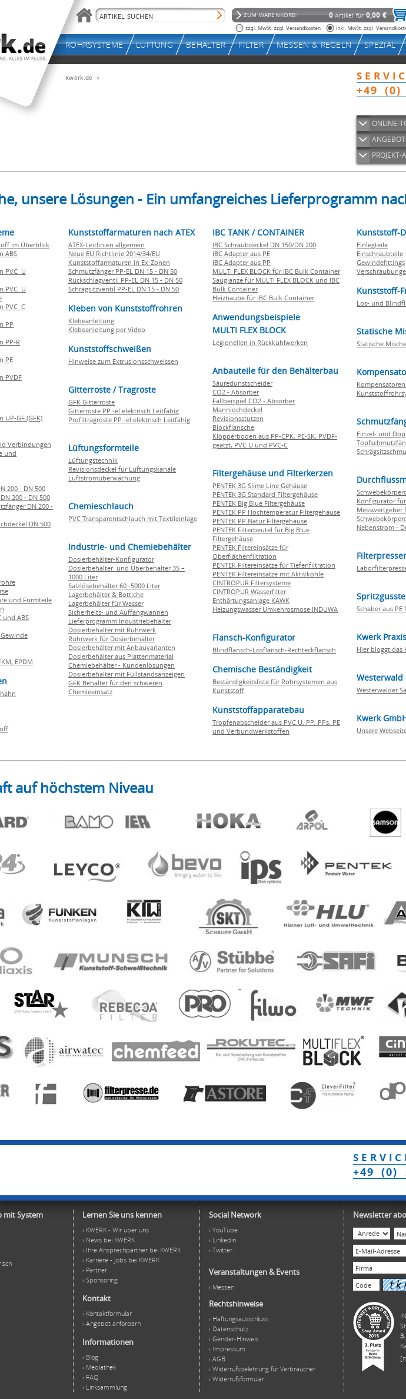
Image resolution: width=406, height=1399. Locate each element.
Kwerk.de (78, 78)
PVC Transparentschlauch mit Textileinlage (132, 518)
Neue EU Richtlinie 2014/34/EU (114, 253)
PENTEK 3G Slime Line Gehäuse (259, 485)
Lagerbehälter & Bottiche (106, 594)
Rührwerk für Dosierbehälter (111, 638)
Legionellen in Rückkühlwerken (260, 342)
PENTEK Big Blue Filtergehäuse (258, 503)
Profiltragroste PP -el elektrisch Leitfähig (129, 419)
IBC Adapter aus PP (241, 262)
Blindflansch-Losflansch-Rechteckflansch (274, 649)
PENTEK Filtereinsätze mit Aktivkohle (268, 573)
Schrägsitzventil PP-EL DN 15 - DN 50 (123, 288)
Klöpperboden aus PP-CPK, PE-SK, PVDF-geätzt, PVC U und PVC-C (274, 440)
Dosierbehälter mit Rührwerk (112, 629)
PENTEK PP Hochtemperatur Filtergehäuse (276, 512)
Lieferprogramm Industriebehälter (119, 620)
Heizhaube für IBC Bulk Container (263, 297)
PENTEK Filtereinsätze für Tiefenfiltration (273, 565)
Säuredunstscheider (242, 383)
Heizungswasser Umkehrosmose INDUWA (275, 609)
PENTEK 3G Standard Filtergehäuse (265, 494)
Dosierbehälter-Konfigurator (111, 559)
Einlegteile (372, 244)
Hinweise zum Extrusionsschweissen (123, 361)
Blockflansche (233, 427)
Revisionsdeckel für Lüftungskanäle (122, 469)
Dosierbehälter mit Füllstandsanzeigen (126, 673)
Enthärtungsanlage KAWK (250, 600)
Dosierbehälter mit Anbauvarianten (121, 647)
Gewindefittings (381, 262)
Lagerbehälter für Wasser (106, 603)
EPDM (24, 661)
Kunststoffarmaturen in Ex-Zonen (119, 262)
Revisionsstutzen (238, 418)
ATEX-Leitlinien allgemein (106, 244)
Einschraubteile (380, 253)
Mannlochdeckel (237, 409)
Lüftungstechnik (93, 460)
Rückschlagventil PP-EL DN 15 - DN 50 (125, 280)
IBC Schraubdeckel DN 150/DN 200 (264, 244)
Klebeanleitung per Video (106, 329)
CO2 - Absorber (235, 391)
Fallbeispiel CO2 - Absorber (253, 400)
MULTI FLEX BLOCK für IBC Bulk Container (276, 271)
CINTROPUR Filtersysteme (251, 582)
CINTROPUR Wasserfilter (249, 591)
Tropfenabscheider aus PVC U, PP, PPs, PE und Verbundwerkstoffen (276, 726)
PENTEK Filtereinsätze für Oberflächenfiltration (250, 552)
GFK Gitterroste (91, 401)
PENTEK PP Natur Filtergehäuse (259, 520)
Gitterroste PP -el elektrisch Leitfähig (123, 410)
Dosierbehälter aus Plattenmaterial (121, 656)
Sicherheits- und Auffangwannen (118, 612)
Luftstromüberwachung (104, 477)
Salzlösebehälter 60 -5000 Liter (114, 585)
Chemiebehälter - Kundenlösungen (121, 665)
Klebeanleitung (91, 320)
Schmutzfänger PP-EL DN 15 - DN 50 (122, 271)
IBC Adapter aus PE (241, 253)
